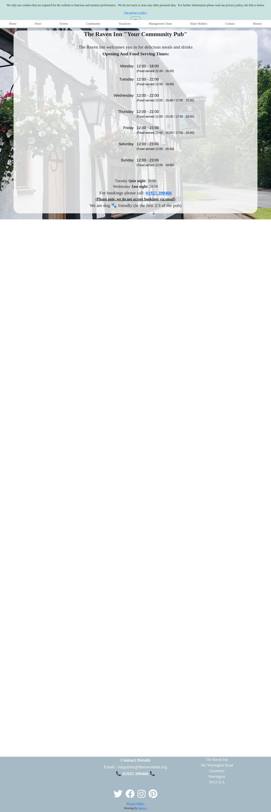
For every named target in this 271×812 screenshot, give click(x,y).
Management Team (160, 23)
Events (64, 23)
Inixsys (142, 808)
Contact (230, 23)
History (257, 23)
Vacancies (125, 23)
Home (12, 23)
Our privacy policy (135, 12)
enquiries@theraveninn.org (142, 766)
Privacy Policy (135, 803)
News (38, 23)
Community (93, 23)
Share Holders (198, 23)
